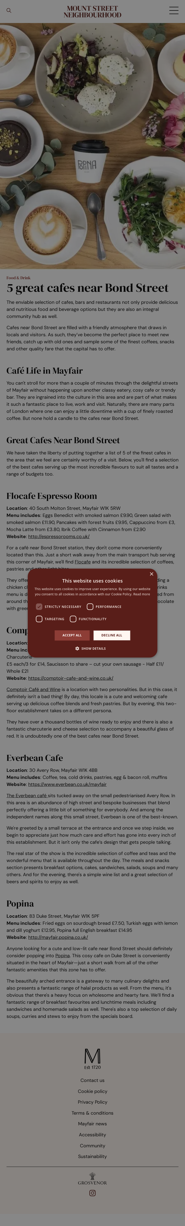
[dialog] (92, 613)
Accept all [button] (72, 635)
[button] (92, 648)
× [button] (151, 574)
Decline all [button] (111, 635)
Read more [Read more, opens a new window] (141, 594)
